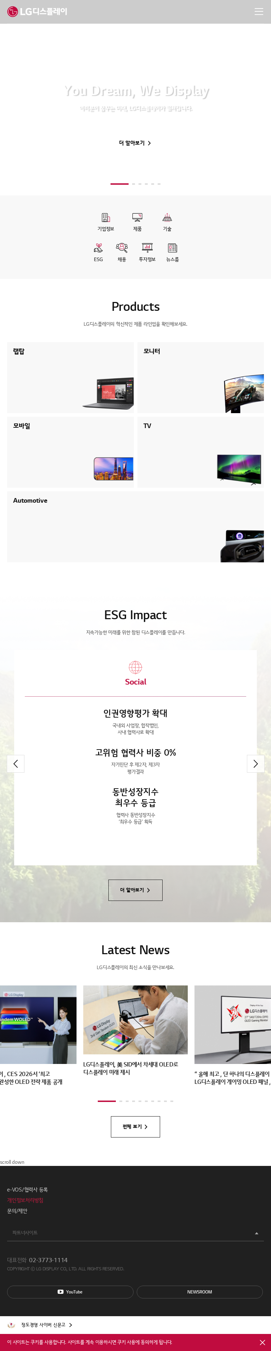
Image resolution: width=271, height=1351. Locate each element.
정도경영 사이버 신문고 (43, 1325)
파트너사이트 (25, 1233)
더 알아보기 (132, 143)
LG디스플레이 (37, 11)
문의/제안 (17, 1211)
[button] (120, 184)
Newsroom (200, 1292)
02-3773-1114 (48, 1260)
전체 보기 (132, 1126)
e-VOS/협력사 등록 (27, 1190)
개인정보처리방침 (25, 1200)
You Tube (70, 1292)
